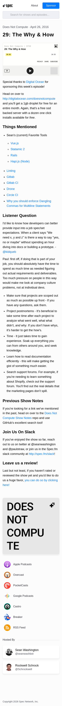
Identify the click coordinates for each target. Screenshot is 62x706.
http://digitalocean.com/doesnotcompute (29, 98)
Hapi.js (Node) (20, 161)
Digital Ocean (35, 81)
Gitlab (10, 177)
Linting (11, 170)
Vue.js (15, 143)
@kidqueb (9, 251)
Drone (11, 189)
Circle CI (12, 195)
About (34, 5)
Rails (14, 155)
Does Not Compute (15, 27)
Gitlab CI (12, 182)
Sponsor (51, 5)
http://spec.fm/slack (41, 454)
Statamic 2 (18, 149)
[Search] (31, 14)
